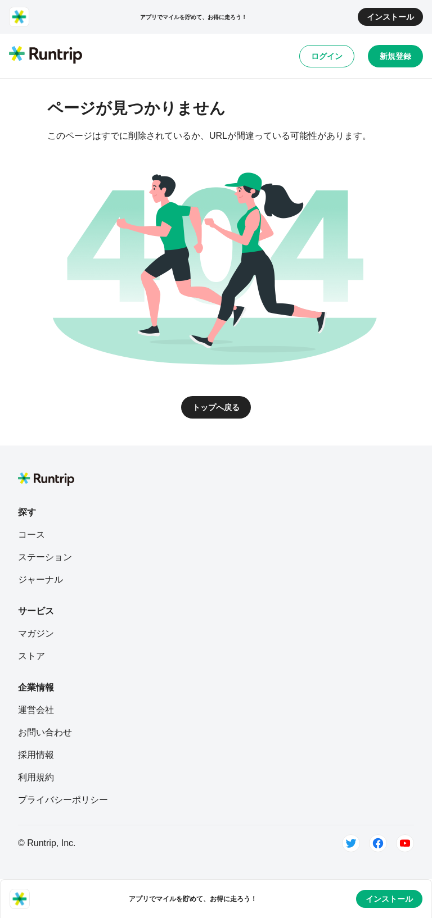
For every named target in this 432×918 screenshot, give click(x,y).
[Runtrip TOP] (45, 55)
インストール (390, 16)
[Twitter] (351, 843)
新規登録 (395, 56)
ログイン (327, 56)
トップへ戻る (216, 407)
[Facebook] (378, 843)
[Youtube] (405, 843)
